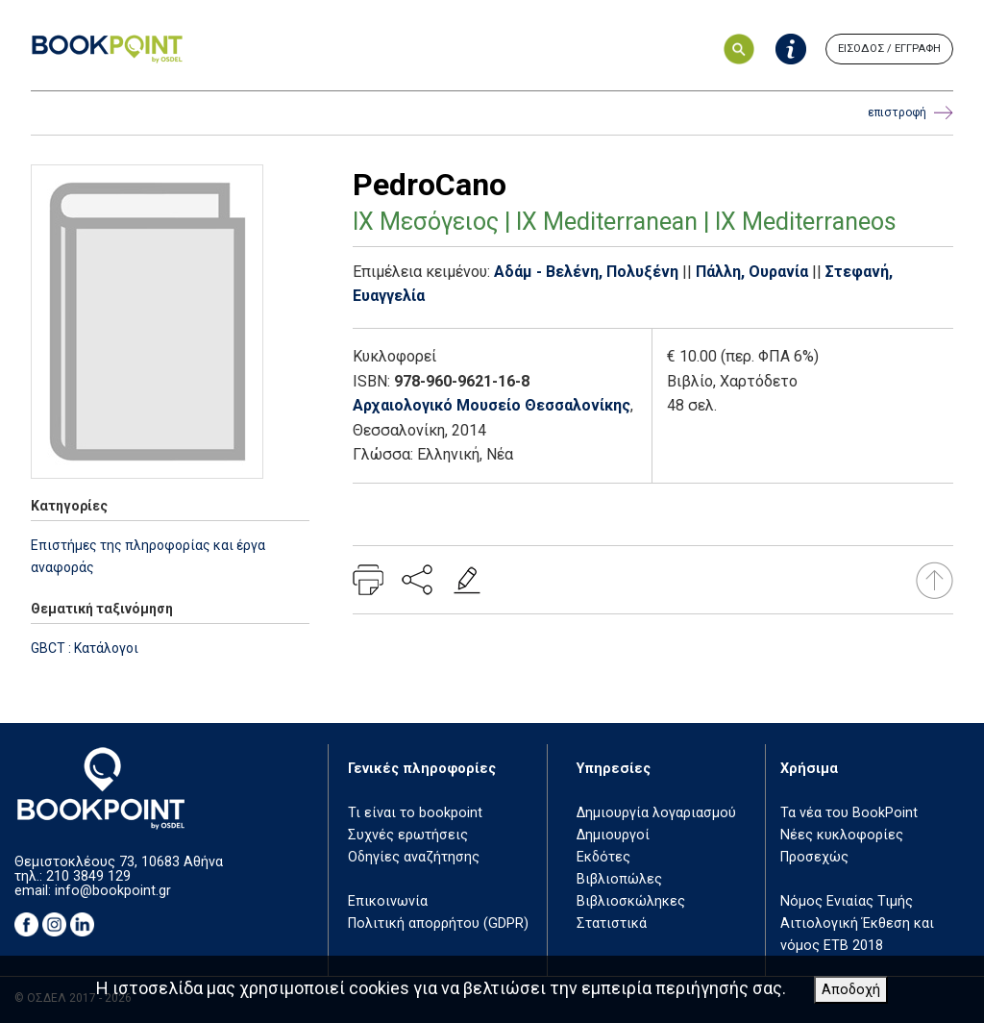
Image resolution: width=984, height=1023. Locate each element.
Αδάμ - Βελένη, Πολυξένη (586, 271)
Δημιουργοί (613, 835)
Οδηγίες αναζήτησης (414, 857)
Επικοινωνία (388, 901)
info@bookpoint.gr (113, 891)
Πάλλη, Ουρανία (752, 271)
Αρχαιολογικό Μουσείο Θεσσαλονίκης (491, 405)
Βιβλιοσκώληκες (631, 901)
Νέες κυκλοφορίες (841, 835)
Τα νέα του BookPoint (849, 813)
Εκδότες (603, 857)
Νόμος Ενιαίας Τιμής (846, 901)
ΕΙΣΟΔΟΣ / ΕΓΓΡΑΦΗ (889, 48)
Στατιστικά (612, 923)
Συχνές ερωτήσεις (408, 835)
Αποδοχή (851, 990)
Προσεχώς (814, 857)
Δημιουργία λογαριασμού (656, 813)
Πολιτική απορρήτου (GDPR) (438, 923)
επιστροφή (910, 113)
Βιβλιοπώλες (619, 879)
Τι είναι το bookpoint (415, 813)
